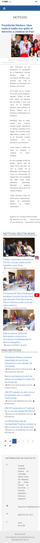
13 (32, 441)
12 (28, 441)
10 (19, 441)
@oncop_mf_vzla (18, 219)
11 (23, 441)
